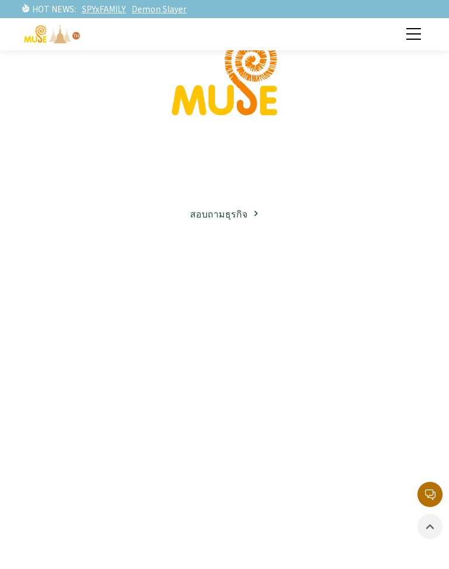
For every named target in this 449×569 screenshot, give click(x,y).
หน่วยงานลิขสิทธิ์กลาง (303, 463)
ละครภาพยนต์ (285, 345)
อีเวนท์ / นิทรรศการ (78, 484)
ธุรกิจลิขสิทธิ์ (63, 323)
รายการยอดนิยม (291, 366)
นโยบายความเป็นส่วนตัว (309, 484)
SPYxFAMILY (104, 9)
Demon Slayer (159, 9)
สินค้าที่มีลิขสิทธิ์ (71, 506)
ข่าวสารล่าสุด (65, 441)
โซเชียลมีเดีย (64, 366)
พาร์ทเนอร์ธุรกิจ (71, 345)
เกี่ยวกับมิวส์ (61, 301)
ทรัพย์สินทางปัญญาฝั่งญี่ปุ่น (313, 301)
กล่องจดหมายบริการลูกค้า (313, 441)
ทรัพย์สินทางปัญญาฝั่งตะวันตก (322, 323)
